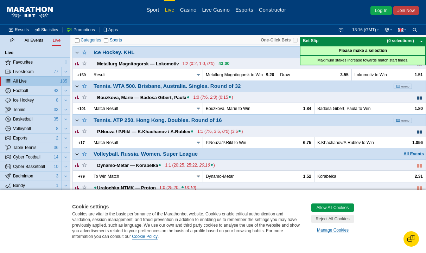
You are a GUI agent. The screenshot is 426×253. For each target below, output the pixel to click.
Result (100, 74)
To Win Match (106, 176)
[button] (387, 30)
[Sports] (106, 40)
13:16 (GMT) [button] (363, 29)
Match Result (106, 108)
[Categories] (77, 40)
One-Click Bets (276, 40)
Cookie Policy (145, 236)
